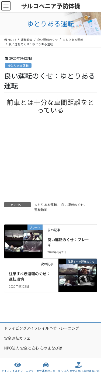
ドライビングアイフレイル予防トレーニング (41, 328)
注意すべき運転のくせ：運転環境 (29, 276)
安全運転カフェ (17, 338)
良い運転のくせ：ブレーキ (68, 242)
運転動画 (40, 209)
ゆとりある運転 (18, 65)
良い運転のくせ (72, 204)
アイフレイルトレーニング (17, 367)
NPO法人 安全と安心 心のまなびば (33, 348)
